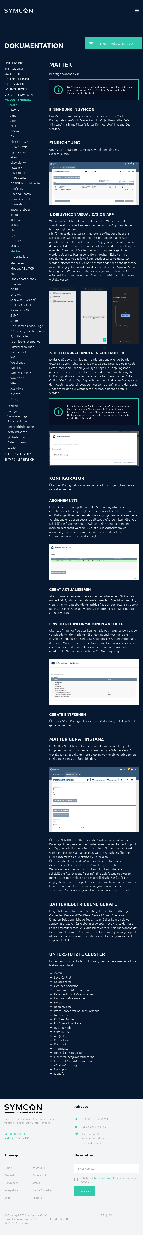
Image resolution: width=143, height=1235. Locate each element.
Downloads (11, 1182)
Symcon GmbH (39, 1215)
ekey (13, 157)
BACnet (15, 131)
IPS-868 (15, 214)
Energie (12, 411)
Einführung (13, 63)
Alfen (14, 120)
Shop (8, 1197)
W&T (13, 357)
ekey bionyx (18, 162)
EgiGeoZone (18, 152)
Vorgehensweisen (18, 94)
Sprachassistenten (19, 421)
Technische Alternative (25, 341)
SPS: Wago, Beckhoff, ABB (27, 331)
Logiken (12, 405)
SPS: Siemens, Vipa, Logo (26, 326)
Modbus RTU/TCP (22, 268)
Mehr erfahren (15, 1134)
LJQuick (15, 240)
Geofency (16, 188)
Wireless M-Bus (20, 373)
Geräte (12, 105)
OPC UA (15, 294)
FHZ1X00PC (18, 173)
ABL (13, 115)
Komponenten (15, 89)
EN (110, 1215)
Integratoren (12, 1190)
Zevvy (14, 399)
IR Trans (15, 220)
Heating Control (20, 193)
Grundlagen (14, 84)
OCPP (14, 289)
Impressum (39, 1168)
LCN (13, 235)
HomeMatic (18, 204)
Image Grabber (20, 209)
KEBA (14, 225)
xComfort (16, 388)
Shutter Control (20, 305)
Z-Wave (15, 393)
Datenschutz (39, 1175)
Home (8, 1168)
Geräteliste (20, 256)
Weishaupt (17, 362)
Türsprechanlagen (22, 346)
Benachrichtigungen (20, 426)
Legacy (12, 447)
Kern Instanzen (17, 431)
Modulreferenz (17, 99)
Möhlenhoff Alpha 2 (23, 279)
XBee (14, 383)
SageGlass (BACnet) (23, 299)
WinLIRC (16, 367)
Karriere (37, 1197)
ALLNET (15, 126)
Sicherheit (12, 73)
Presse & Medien (42, 1190)
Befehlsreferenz (17, 454)
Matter (15, 251)
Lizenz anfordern (17, 1137)
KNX (13, 230)
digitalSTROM (19, 141)
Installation (14, 68)
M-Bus (14, 246)
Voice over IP (18, 352)
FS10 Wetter (18, 178)
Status (36, 1182)
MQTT (14, 273)
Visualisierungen (18, 416)
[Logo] (18, 10)
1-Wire (14, 110)
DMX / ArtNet (19, 146)
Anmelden (84, 1191)
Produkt (9, 1175)
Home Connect (20, 199)
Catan (14, 136)
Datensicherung (17, 79)
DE (103, 1215)
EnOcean (16, 167)
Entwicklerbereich (19, 459)
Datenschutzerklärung (107, 1178)
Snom (14, 320)
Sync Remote (19, 336)
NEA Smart (17, 284)
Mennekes (17, 263)
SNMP (14, 315)
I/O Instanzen (16, 437)
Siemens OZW (19, 310)
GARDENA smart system (26, 183)
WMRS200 (17, 378)
